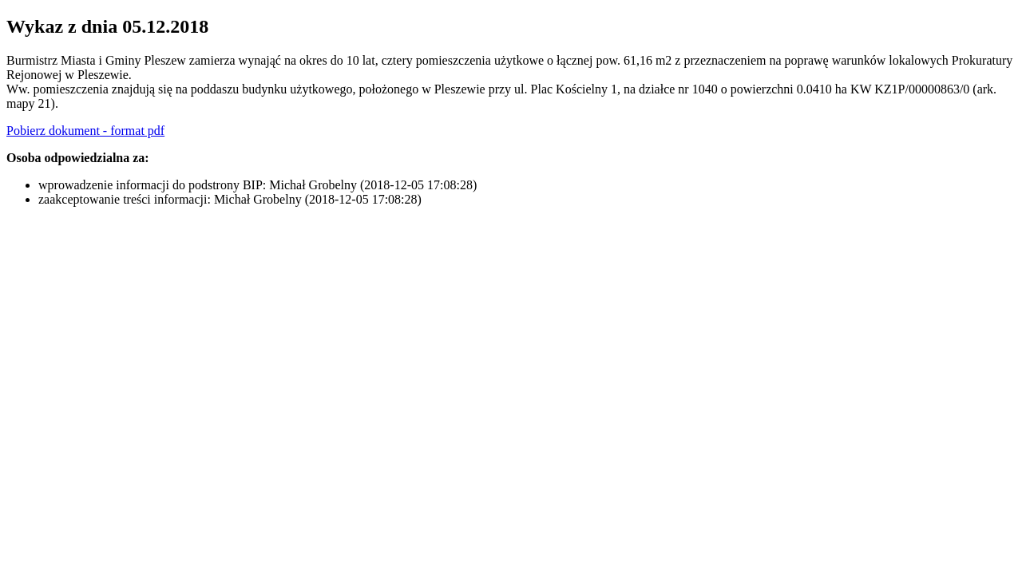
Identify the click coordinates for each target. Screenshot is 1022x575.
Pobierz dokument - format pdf (85, 130)
